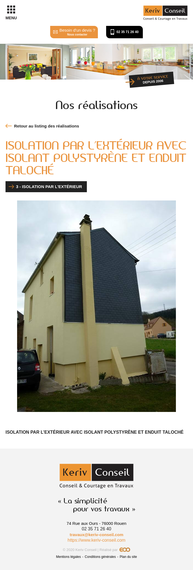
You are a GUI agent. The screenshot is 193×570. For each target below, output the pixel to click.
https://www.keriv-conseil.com (96, 540)
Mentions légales (68, 557)
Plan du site (128, 557)
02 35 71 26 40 (128, 32)
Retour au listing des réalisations (46, 126)
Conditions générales (100, 557)
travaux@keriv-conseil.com (97, 534)
